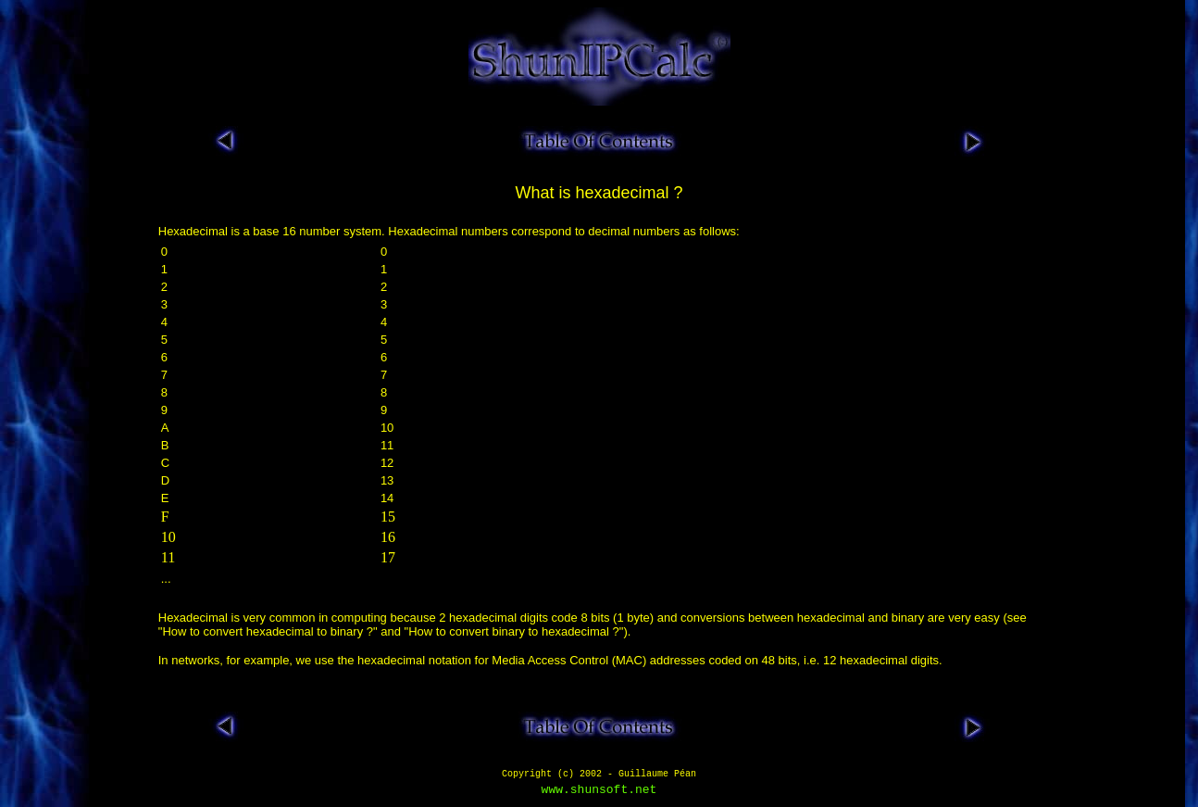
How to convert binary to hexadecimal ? (513, 631)
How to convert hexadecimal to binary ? (267, 631)
